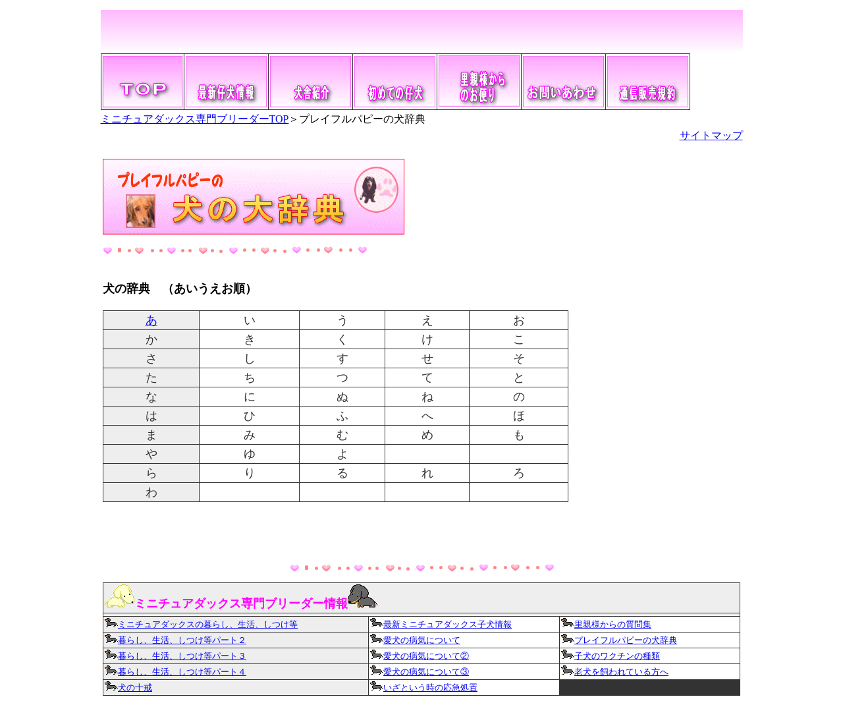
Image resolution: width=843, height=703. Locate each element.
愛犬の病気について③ (419, 672)
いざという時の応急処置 (430, 687)
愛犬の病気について (421, 640)
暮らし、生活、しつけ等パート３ (175, 656)
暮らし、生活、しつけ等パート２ (182, 640)
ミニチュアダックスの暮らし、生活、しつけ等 (201, 624)
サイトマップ (711, 135)
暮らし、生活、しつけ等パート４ (175, 672)
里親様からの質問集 (612, 624)
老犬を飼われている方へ (621, 672)
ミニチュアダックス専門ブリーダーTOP (195, 119)
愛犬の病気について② (426, 656)
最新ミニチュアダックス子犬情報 (441, 624)
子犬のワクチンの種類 (617, 656)
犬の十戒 (135, 687)
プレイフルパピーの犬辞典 (625, 640)
